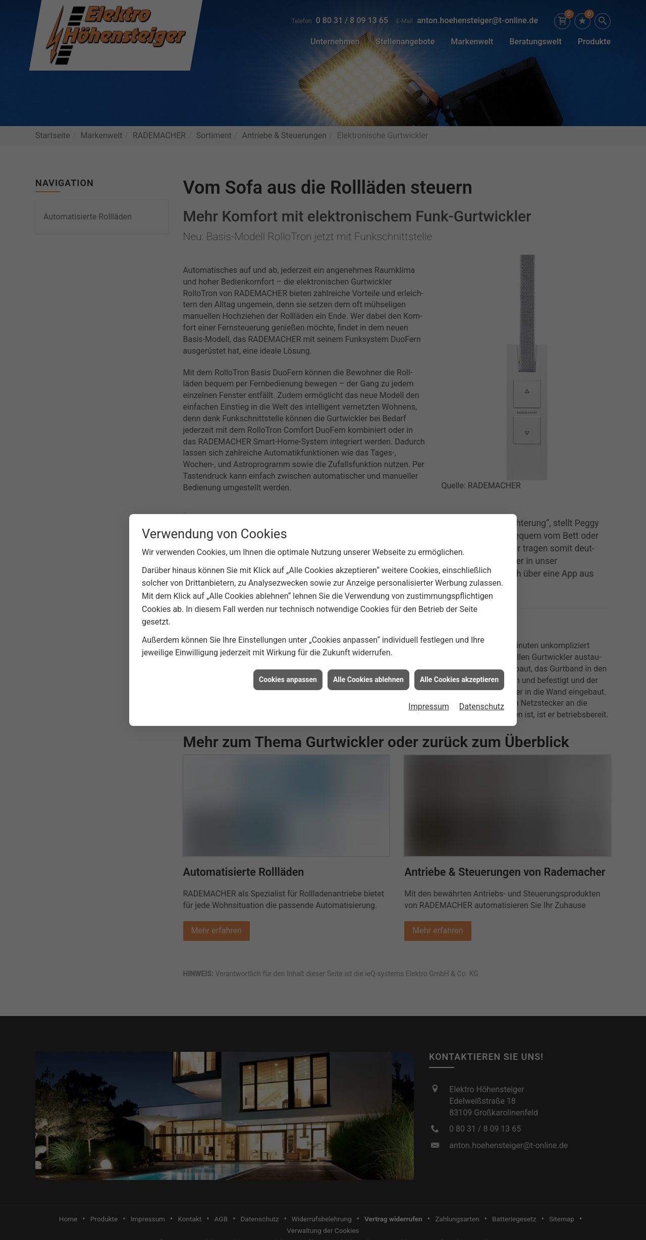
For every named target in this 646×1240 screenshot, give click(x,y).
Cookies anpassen (288, 668)
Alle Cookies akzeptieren (459, 668)
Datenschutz (481, 695)
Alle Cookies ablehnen (368, 668)
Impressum (428, 695)
